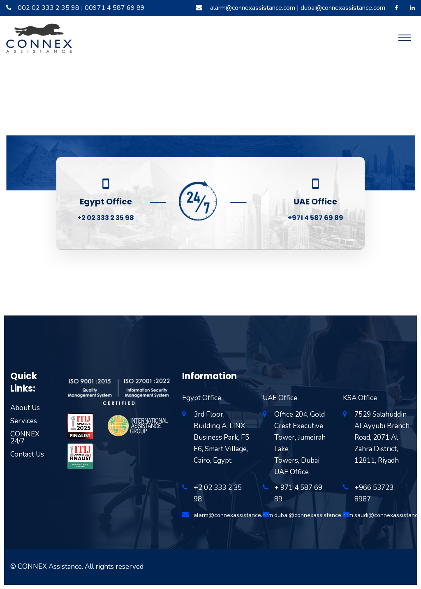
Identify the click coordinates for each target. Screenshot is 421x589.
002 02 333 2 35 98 (48, 7)
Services (23, 421)
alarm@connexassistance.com (252, 7)
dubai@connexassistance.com (343, 7)
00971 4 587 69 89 (115, 7)
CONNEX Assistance (50, 566)
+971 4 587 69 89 (315, 218)
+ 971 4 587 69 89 (298, 493)
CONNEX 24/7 (24, 437)
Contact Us (27, 454)
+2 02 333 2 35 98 (105, 218)
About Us (25, 408)
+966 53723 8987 (373, 493)
